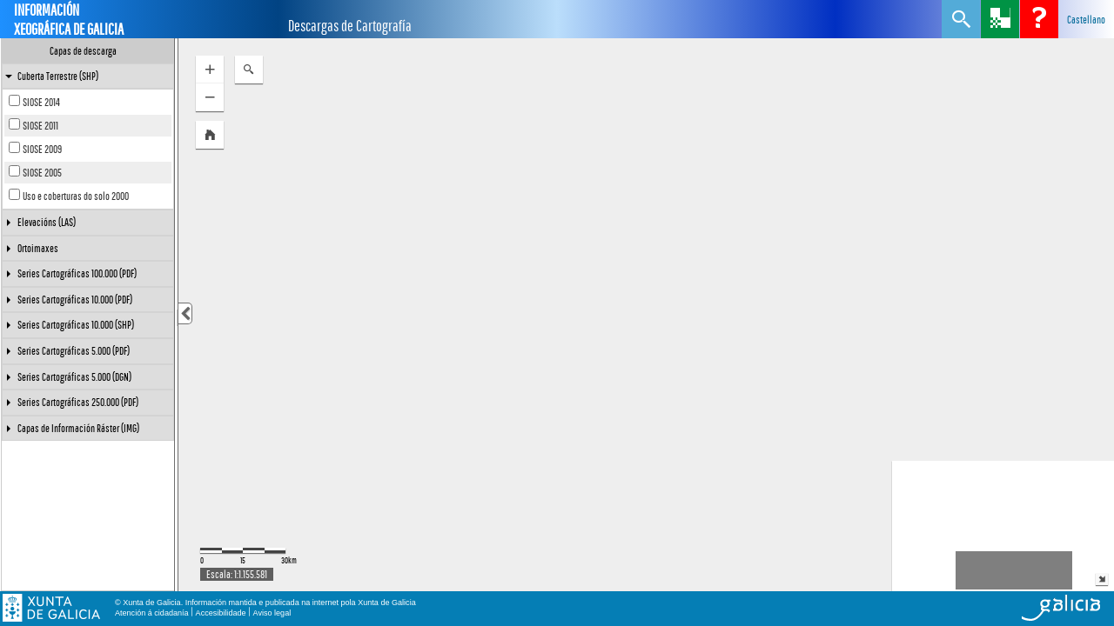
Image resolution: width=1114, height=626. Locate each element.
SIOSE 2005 (42, 172)
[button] (210, 135)
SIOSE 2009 (42, 149)
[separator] (176, 314)
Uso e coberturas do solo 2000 (76, 196)
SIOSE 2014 (41, 102)
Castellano (1086, 19)
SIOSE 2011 (40, 125)
